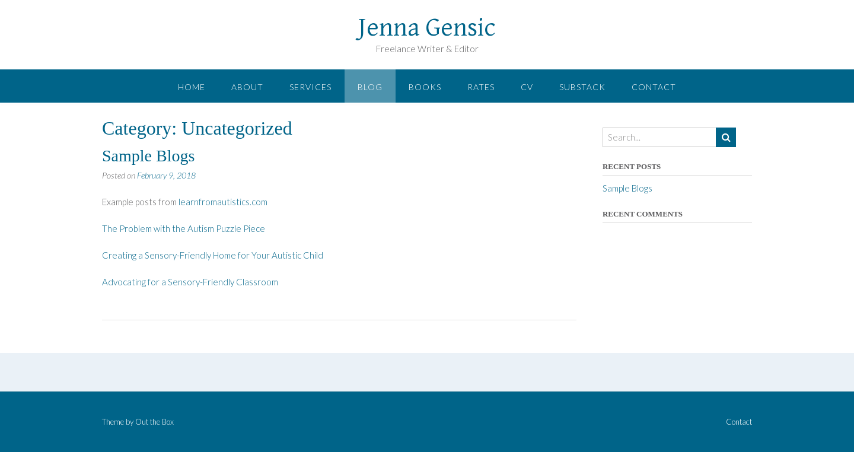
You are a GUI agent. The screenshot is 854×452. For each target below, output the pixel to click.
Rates (481, 87)
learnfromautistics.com (223, 201)
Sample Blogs (148, 156)
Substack (582, 87)
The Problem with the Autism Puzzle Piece (183, 228)
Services (310, 87)
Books (425, 87)
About (247, 87)
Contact (654, 87)
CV (527, 87)
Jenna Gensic (427, 28)
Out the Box (154, 421)
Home (191, 87)
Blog (370, 87)
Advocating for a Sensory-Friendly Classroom (190, 281)
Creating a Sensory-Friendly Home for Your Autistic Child (212, 255)
